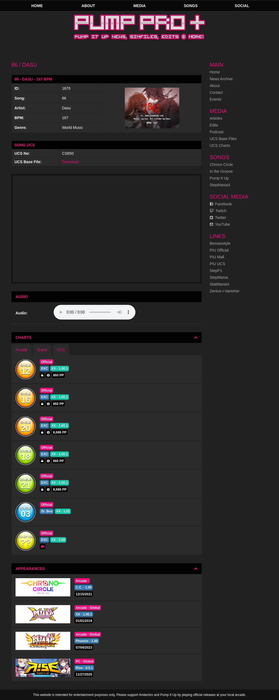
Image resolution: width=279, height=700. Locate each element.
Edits (214, 125)
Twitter (218, 217)
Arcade (22, 350)
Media (139, 6)
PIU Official (219, 250)
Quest (42, 350)
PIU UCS (217, 264)
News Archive (221, 79)
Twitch (218, 211)
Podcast (217, 132)
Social (242, 6)
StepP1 (216, 270)
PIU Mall (217, 257)
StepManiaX (220, 185)
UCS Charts (220, 145)
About (88, 6)
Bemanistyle (220, 243)
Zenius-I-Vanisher (224, 291)
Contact (216, 92)
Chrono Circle (221, 164)
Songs (191, 6)
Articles (216, 118)
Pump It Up (219, 178)
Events (216, 99)
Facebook (221, 204)
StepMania (219, 277)
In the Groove (221, 171)
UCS (61, 350)
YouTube (220, 224)
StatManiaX (219, 284)
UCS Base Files (223, 139)
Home (37, 6)
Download (70, 162)
